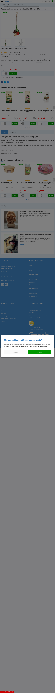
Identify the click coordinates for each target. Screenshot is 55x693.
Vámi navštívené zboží (6, 692)
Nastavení (15, 352)
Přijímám (39, 352)
